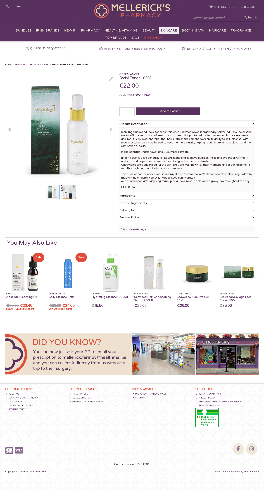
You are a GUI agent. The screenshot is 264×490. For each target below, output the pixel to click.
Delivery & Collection (19, 405)
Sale (135, 38)
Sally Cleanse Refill (61, 297)
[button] (111, 79)
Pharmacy (90, 30)
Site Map (138, 397)
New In (70, 30)
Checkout (249, 7)
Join (18, 6)
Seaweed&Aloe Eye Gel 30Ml (193, 298)
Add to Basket (168, 111)
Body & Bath (193, 30)
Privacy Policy (205, 397)
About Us (12, 393)
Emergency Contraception (86, 401)
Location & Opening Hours (22, 397)
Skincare (169, 30)
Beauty (149, 30)
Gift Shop (153, 38)
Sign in (9, 6)
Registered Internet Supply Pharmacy (218, 401)
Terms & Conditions (209, 393)
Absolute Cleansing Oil (21, 297)
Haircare (217, 30)
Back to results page (134, 229)
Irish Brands (48, 30)
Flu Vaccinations (80, 397)
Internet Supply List (208, 405)
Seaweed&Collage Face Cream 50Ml (235, 298)
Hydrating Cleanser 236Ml (110, 297)
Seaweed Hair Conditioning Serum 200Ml (152, 298)
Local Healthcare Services (150, 393)
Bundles (23, 30)
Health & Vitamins (121, 30)
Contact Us (14, 401)
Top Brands (116, 38)
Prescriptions (78, 393)
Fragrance (241, 30)
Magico (225, 471)
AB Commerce (251, 471)
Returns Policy (16, 409)
